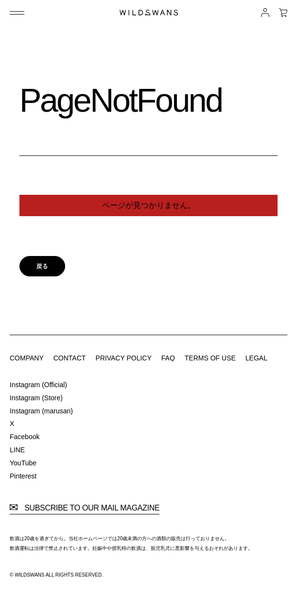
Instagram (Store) (36, 398)
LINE (17, 450)
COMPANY (27, 358)
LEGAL (256, 358)
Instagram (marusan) (41, 411)
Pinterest (23, 476)
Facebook (24, 437)
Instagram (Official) (38, 385)
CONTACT (69, 358)
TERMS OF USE (210, 358)
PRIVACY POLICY (123, 358)
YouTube (23, 463)
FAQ (168, 358)
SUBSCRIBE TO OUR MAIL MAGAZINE (84, 508)
